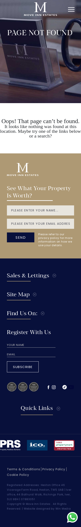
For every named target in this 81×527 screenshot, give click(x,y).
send (21, 237)
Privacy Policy (53, 469)
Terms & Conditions (23, 469)
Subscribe (23, 367)
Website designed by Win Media (47, 508)
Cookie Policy (18, 475)
